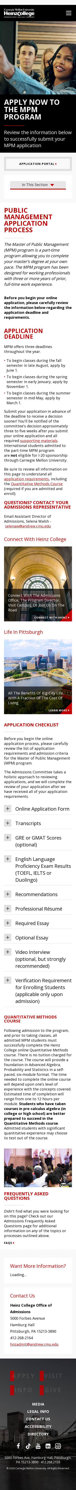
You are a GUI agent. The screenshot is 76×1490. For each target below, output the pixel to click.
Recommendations (31, 894)
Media (38, 1404)
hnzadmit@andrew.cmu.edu (34, 1344)
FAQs (9, 1243)
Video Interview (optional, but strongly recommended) (35, 958)
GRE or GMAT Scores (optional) (32, 841)
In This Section (38, 184)
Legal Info (38, 1411)
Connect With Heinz (52, 617)
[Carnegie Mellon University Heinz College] (19, 14)
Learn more (59, 710)
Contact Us (38, 1419)
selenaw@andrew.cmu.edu (28, 526)
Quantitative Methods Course (37, 483)
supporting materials (39, 440)
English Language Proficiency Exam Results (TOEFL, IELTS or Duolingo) (37, 869)
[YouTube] (38, 1446)
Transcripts (22, 823)
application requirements (26, 478)
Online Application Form (37, 808)
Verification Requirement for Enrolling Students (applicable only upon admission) (38, 990)
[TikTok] (28, 1446)
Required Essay (26, 923)
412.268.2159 (50, 1462)
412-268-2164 (21, 1337)
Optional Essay (26, 937)
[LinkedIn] (48, 1446)
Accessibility (38, 1426)
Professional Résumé (33, 908)
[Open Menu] (68, 13)
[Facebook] (18, 1446)
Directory (38, 1434)
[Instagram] (58, 1446)
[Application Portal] (38, 164)
